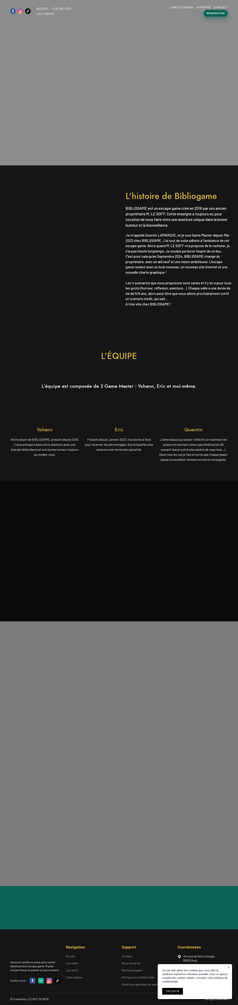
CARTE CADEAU (182, 7)
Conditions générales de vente (140, 984)
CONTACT (221, 7)
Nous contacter (131, 963)
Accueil (70, 956)
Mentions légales (132, 970)
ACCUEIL (42, 8)
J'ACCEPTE (172, 991)
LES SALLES (61, 8)
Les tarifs (72, 970)
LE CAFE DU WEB (38, 999)
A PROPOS (203, 7)
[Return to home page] (118, 11)
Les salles (72, 963)
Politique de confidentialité (138, 977)
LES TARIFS (45, 13)
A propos (127, 956)
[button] (13, 11)
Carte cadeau (74, 977)
